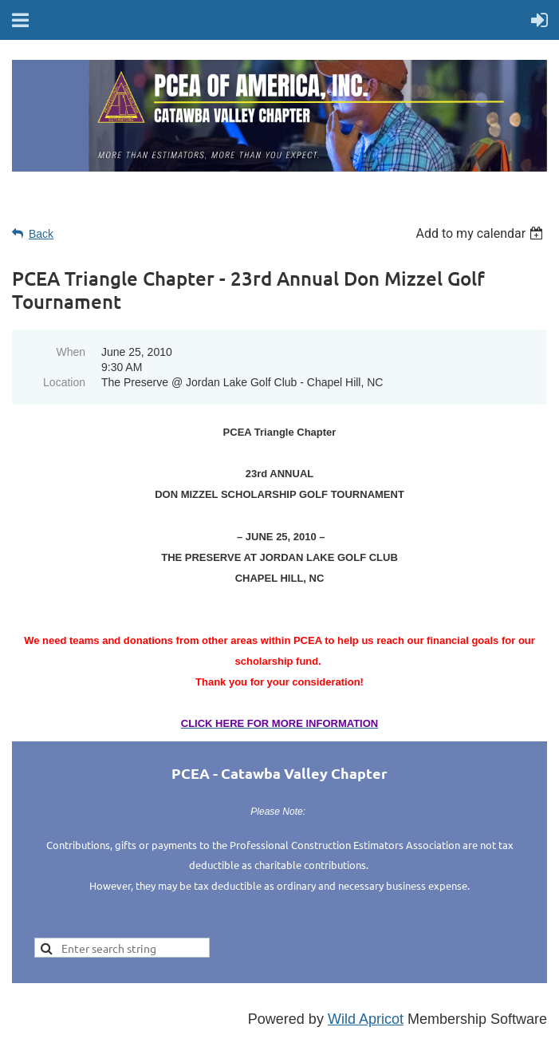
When (70, 352)
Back (41, 233)
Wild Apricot (366, 1019)
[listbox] (481, 233)
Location (64, 382)
